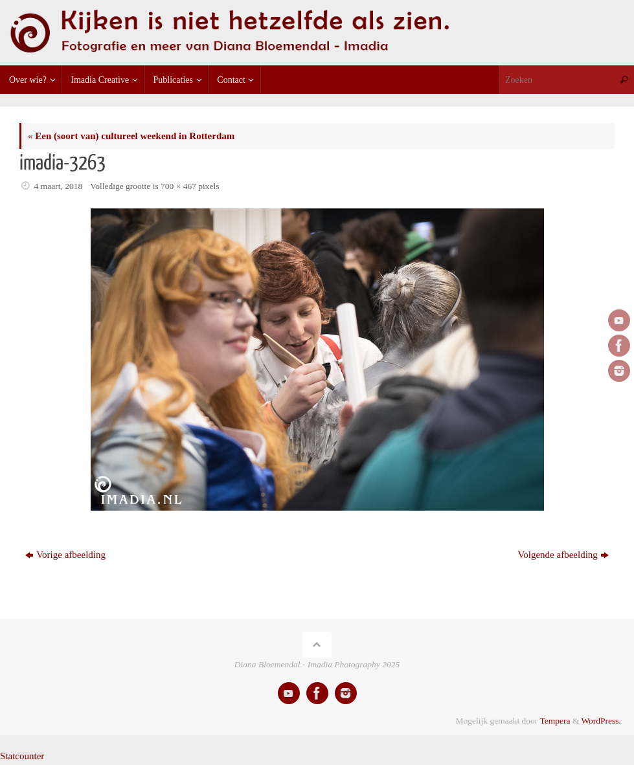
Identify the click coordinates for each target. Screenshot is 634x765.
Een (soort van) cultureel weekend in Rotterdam (131, 136)
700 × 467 (178, 186)
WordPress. (601, 721)
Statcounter (22, 756)
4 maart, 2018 (58, 186)
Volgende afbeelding (562, 554)
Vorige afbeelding (65, 554)
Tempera (554, 721)
